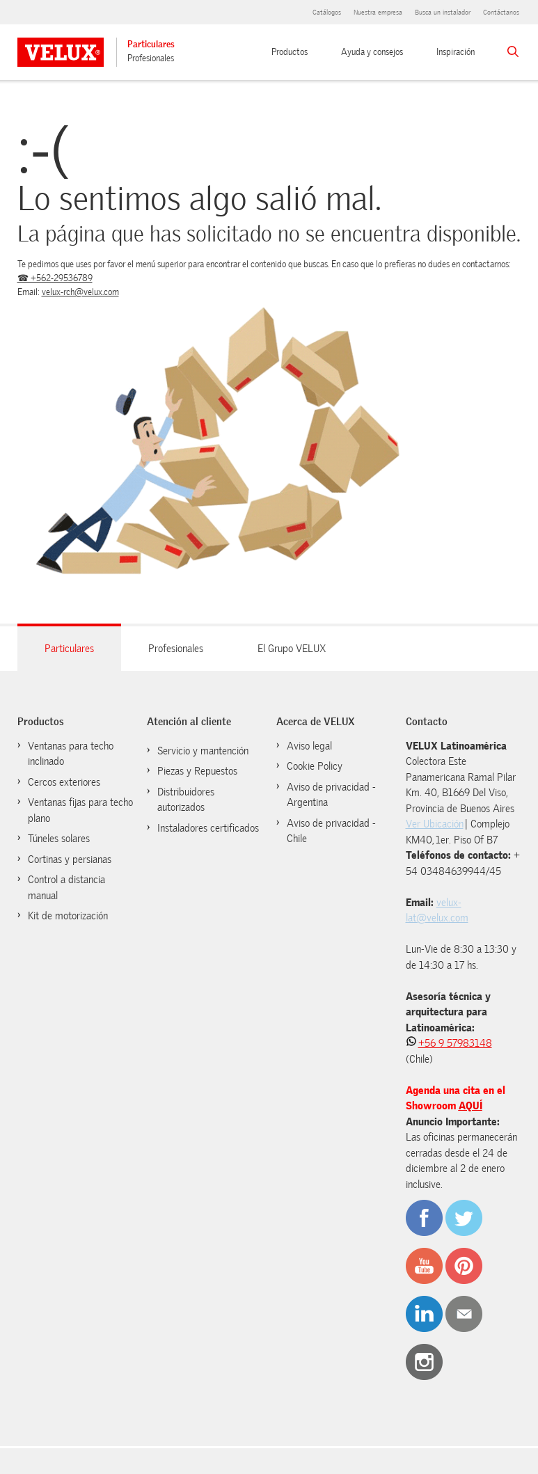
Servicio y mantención (202, 751)
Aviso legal (309, 746)
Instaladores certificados (208, 828)
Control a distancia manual (66, 887)
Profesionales (150, 58)
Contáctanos (501, 12)
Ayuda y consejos (372, 52)
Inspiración (455, 52)
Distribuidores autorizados (185, 800)
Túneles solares (59, 838)
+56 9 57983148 (455, 1043)
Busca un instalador (442, 12)
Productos (289, 52)
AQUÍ (470, 1106)
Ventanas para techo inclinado (70, 754)
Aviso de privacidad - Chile (331, 831)
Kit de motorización (68, 916)
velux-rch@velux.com (80, 292)
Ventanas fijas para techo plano (80, 810)
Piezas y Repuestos (197, 771)
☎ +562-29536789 (55, 278)
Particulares (151, 44)
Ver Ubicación (435, 824)
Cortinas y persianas (69, 859)
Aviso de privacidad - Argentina (331, 795)
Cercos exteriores (64, 782)
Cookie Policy (314, 766)
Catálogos (326, 12)
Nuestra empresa (378, 12)
